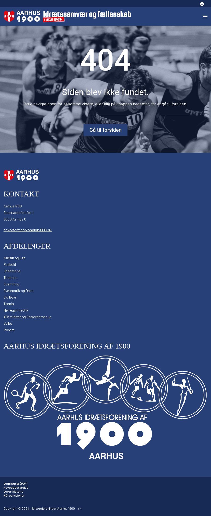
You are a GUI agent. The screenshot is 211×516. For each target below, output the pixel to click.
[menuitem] (202, 3)
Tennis (9, 303)
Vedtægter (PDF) (15, 483)
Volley (8, 323)
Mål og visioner (14, 495)
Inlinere (9, 329)
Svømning (11, 284)
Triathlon (10, 277)
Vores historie (13, 491)
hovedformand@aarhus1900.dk (28, 230)
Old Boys (10, 297)
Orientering (12, 271)
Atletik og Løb (14, 258)
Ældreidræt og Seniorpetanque (27, 316)
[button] (202, 3)
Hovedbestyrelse (16, 487)
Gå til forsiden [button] (105, 130)
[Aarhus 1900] (67, 16)
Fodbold (10, 264)
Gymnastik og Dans (18, 290)
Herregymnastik (16, 310)
